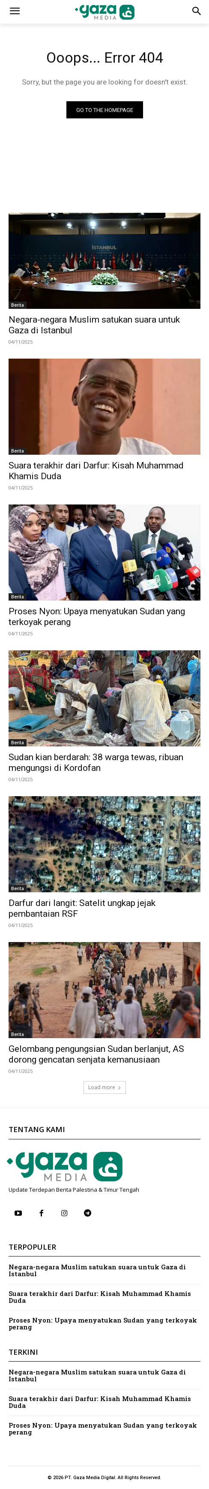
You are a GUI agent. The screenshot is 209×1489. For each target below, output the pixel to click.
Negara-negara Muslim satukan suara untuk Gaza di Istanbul (97, 1270)
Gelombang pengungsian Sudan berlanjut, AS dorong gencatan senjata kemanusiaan (96, 1054)
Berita (17, 305)
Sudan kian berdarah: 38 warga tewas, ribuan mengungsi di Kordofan (96, 762)
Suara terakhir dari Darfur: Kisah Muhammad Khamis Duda (100, 1297)
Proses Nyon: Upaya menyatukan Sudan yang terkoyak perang (103, 1324)
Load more (104, 1087)
